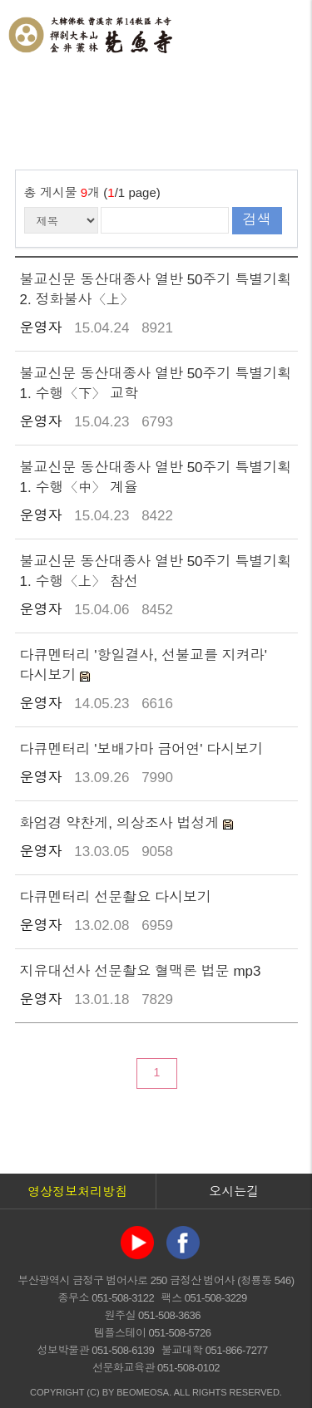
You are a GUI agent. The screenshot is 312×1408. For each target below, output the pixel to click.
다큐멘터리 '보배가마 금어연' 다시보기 (142, 749)
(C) (93, 1392)
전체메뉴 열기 (283, 33)
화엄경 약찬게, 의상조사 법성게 (122, 823)
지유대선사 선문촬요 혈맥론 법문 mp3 (140, 971)
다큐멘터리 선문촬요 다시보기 (115, 897)
